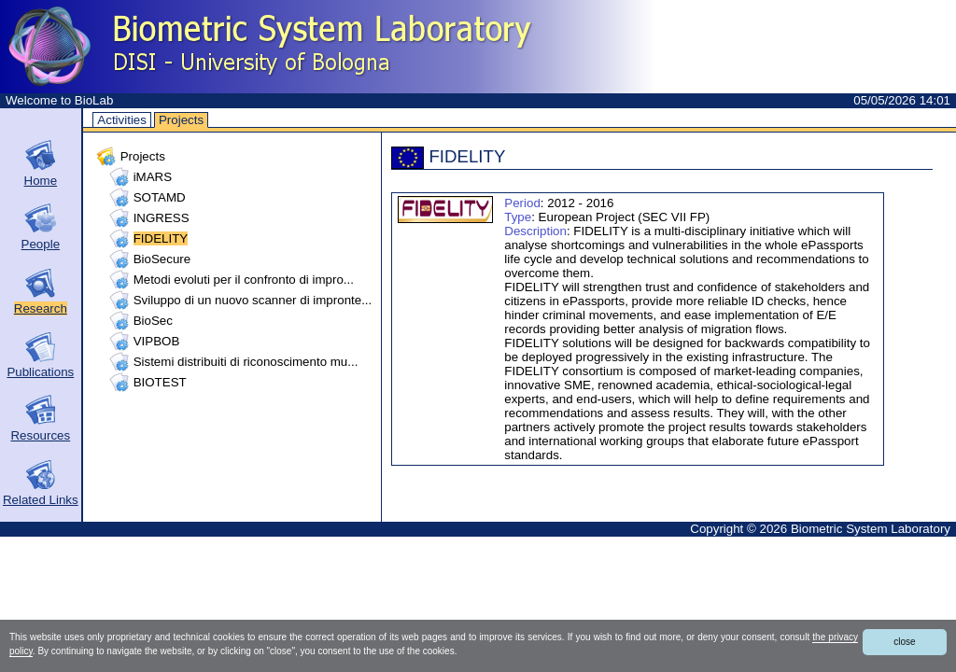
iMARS (153, 177)
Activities (122, 120)
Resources (40, 435)
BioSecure (162, 259)
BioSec (153, 321)
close (904, 642)
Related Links (40, 500)
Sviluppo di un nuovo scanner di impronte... (253, 300)
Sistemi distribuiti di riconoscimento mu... (246, 362)
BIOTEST (160, 382)
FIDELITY (161, 238)
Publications (40, 372)
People (41, 244)
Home (41, 181)
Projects (181, 120)
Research (40, 308)
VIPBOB (157, 341)
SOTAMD (160, 197)
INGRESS (162, 218)
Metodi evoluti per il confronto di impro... (244, 280)
